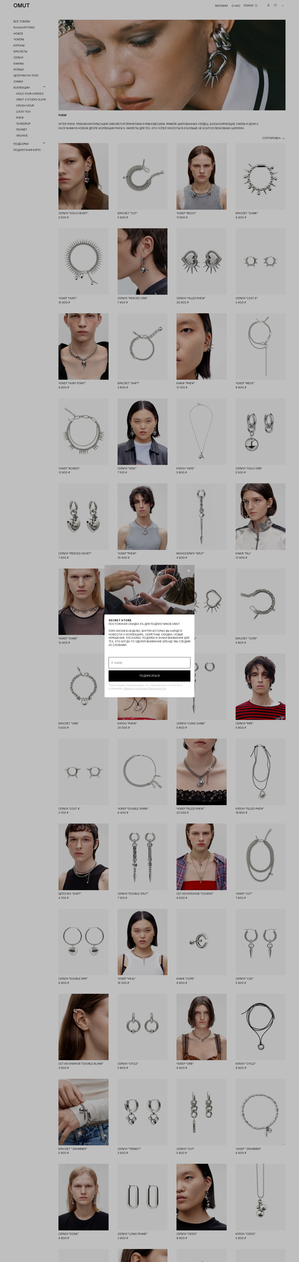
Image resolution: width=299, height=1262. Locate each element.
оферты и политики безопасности (144, 688)
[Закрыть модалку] (188, 571)
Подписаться (150, 675)
